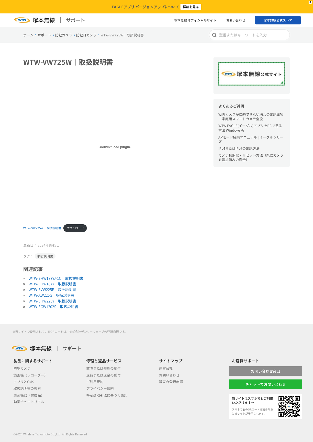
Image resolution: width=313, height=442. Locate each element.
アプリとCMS (23, 381)
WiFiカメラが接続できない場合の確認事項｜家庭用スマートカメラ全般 (250, 116)
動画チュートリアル (28, 401)
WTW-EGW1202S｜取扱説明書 (53, 306)
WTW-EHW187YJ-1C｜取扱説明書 (56, 278)
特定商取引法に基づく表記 (106, 395)
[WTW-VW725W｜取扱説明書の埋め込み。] (114, 147)
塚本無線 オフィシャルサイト (195, 20)
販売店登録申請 (171, 381)
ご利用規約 (94, 381)
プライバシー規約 (100, 388)
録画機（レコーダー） (30, 375)
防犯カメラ (22, 368)
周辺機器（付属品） (28, 395)
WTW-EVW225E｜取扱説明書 (52, 289)
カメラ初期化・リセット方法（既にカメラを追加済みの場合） (250, 157)
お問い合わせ (235, 20)
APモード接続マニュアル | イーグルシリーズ (250, 139)
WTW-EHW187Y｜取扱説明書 (52, 283)
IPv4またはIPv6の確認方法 (238, 148)
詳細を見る (191, 6)
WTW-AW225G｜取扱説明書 (51, 295)
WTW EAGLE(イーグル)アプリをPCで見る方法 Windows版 (250, 127)
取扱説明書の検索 (27, 388)
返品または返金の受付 (103, 375)
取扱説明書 (45, 256)
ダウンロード (75, 228)
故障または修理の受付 (103, 368)
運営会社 (166, 368)
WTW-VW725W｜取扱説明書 (42, 228)
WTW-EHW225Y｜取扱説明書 (52, 300)
